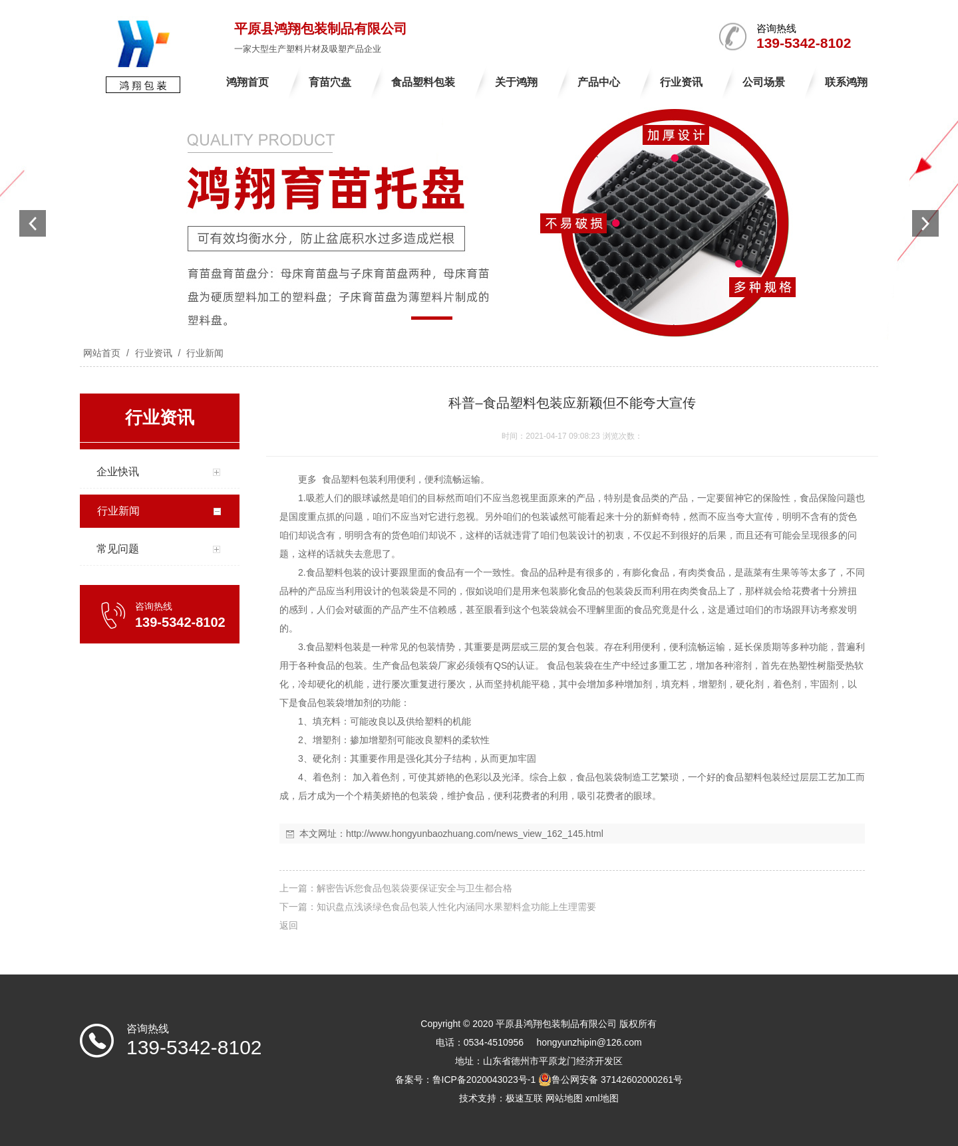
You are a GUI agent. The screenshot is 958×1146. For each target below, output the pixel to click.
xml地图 (602, 1098)
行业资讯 (153, 353)
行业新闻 (204, 353)
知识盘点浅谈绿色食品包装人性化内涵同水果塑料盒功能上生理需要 (456, 906)
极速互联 (524, 1098)
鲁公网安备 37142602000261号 (610, 1079)
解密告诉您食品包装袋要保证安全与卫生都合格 (414, 888)
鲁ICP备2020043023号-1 (484, 1079)
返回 (288, 925)
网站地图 (564, 1098)
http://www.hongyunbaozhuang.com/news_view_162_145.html (474, 833)
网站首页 (101, 353)
